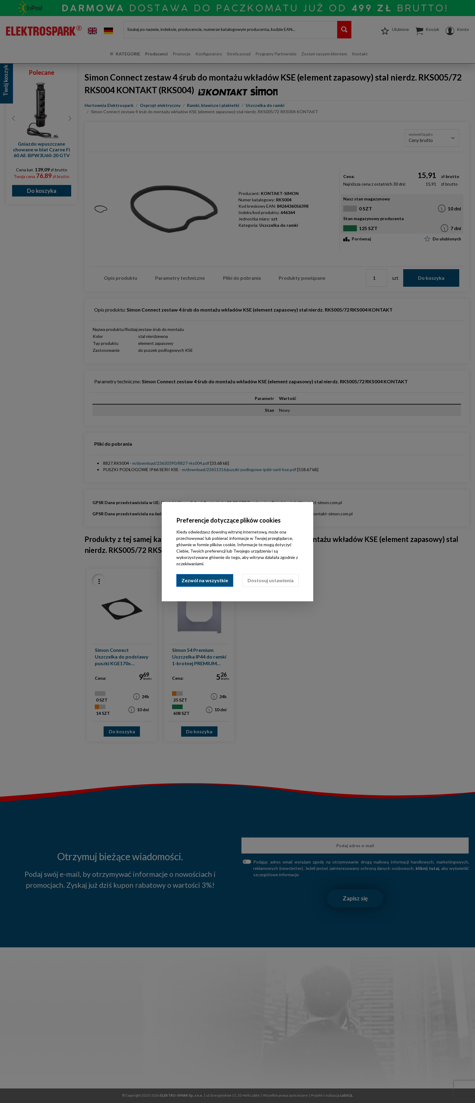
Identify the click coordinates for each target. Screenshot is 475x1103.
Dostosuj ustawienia (270, 580)
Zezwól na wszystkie (204, 580)
